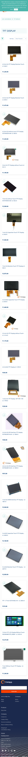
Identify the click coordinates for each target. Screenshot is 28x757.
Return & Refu (4, 721)
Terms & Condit (5, 719)
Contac (3, 713)
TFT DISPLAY (17, 16)
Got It (16, 9)
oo (2, 716)
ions (10, 719)
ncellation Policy (6, 726)
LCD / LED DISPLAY (6, 16)
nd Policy (10, 721)
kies (4, 716)
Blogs (2, 696)
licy (7, 716)
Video (2, 698)
